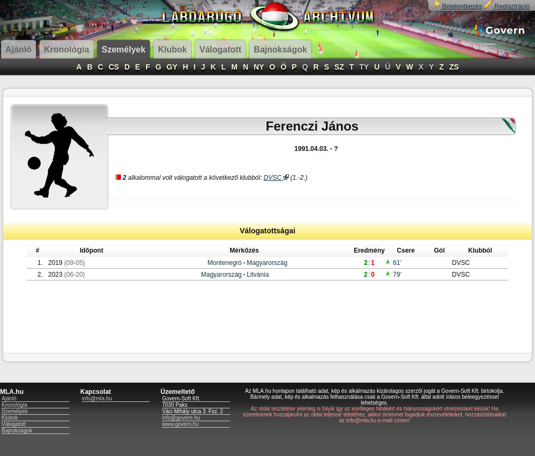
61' (393, 263)
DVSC (276, 177)
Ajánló (9, 398)
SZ (339, 67)
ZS (454, 67)
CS (114, 67)
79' (393, 274)
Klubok (10, 418)
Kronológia (14, 405)
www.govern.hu (180, 424)
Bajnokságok (17, 431)
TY (364, 67)
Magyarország (267, 263)
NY (259, 67)
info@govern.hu (181, 418)
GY (171, 67)
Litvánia (258, 274)
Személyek (15, 411)
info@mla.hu (97, 398)
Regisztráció (507, 6)
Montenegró (225, 263)
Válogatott (14, 424)
